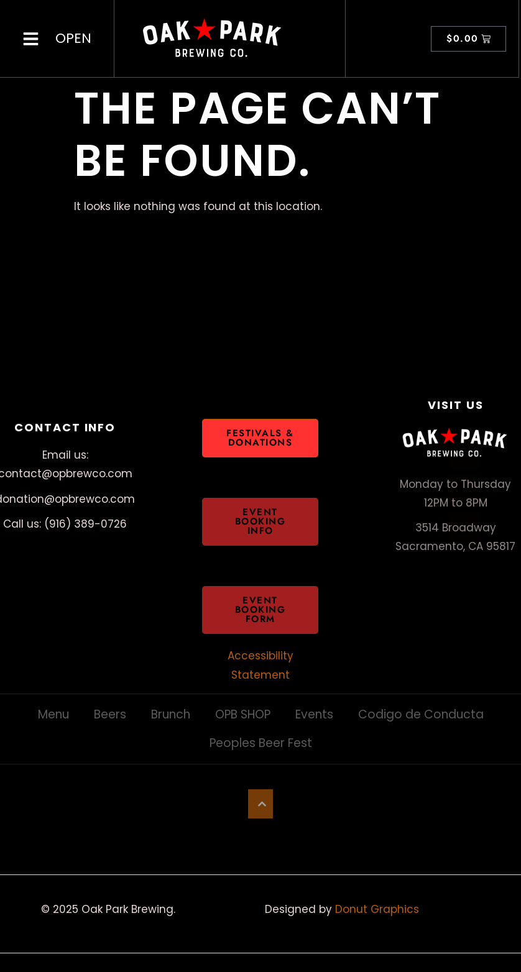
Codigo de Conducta (421, 714)
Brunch (170, 714)
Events (314, 714)
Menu (53, 714)
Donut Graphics (377, 909)
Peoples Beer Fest (261, 743)
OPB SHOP (242, 714)
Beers (110, 714)
